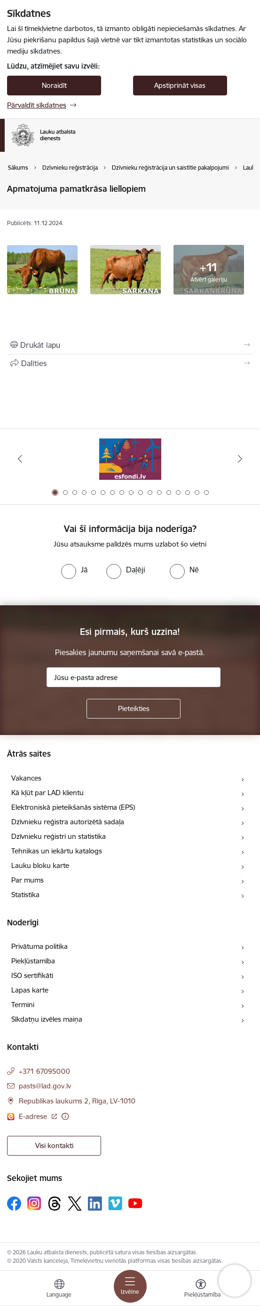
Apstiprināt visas (179, 85)
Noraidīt (54, 85)
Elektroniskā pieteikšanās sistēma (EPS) (73, 807)
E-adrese (34, 1116)
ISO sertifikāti (32, 975)
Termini (22, 1004)
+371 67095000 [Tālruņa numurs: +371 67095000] (44, 1071)
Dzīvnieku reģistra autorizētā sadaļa (67, 821)
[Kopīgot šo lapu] (130, 363)
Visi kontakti (54, 1145)
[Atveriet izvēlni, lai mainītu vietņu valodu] (59, 1289)
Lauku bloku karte (40, 865)
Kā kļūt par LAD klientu (47, 792)
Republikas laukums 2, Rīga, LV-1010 (77, 1100)
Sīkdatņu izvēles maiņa (46, 1019)
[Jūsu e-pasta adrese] (134, 677)
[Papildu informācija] (65, 1116)
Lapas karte (29, 989)
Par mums (27, 880)
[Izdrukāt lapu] (130, 345)
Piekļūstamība (33, 960)
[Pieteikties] (134, 709)
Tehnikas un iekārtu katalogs (56, 850)
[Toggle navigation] (130, 1286)
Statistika (25, 894)
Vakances (26, 778)
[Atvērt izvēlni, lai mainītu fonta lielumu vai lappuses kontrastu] (200, 1289)
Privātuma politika (39, 946)
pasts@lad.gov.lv (45, 1085)
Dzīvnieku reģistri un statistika (58, 836)
